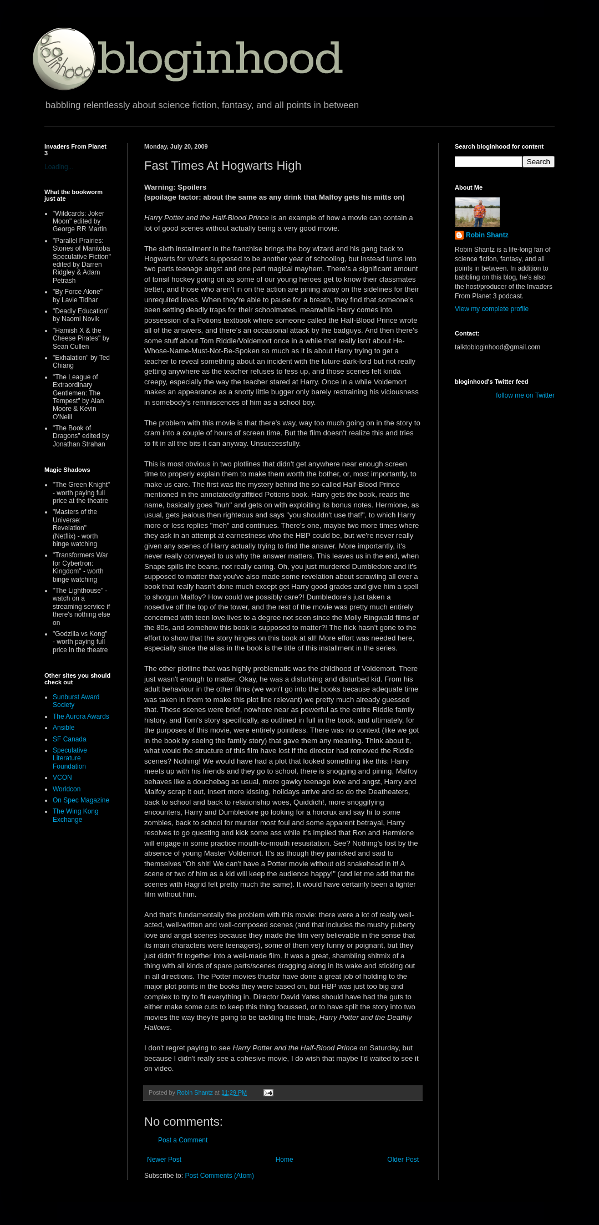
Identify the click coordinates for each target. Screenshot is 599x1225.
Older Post (403, 1159)
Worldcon (66, 789)
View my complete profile (492, 309)
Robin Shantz (487, 235)
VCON (62, 777)
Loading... (59, 167)
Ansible (63, 727)
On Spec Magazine (81, 800)
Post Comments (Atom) (219, 1176)
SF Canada (70, 739)
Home (284, 1159)
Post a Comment (182, 1140)
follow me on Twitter (525, 395)
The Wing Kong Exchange (76, 815)
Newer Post (164, 1159)
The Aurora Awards (81, 716)
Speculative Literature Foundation (70, 758)
